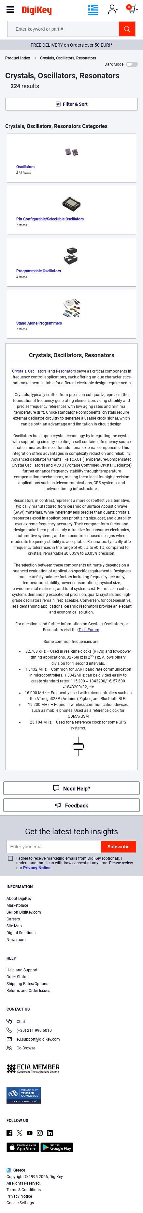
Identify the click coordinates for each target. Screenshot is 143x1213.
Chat (16, 1022)
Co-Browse (21, 1048)
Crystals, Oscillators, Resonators (68, 58)
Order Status (17, 977)
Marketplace (17, 905)
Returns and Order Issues (28, 990)
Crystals (19, 371)
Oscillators (37, 371)
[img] (36, 12)
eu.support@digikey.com (33, 1040)
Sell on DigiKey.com (24, 912)
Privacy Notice (36, 867)
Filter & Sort (75, 104)
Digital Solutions (21, 933)
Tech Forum (89, 630)
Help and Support (22, 970)
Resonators (66, 371)
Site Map (14, 926)
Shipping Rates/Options (27, 984)
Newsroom (16, 939)
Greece (16, 1170)
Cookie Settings (20, 1203)
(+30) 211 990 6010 (29, 1031)
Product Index (17, 58)
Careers (13, 919)
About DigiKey (19, 898)
